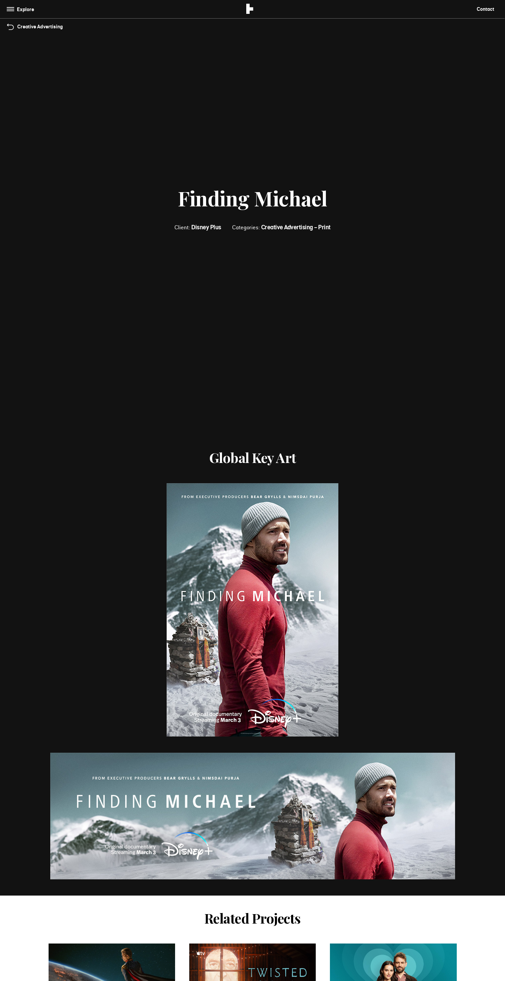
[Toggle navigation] (21, 9)
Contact (485, 9)
